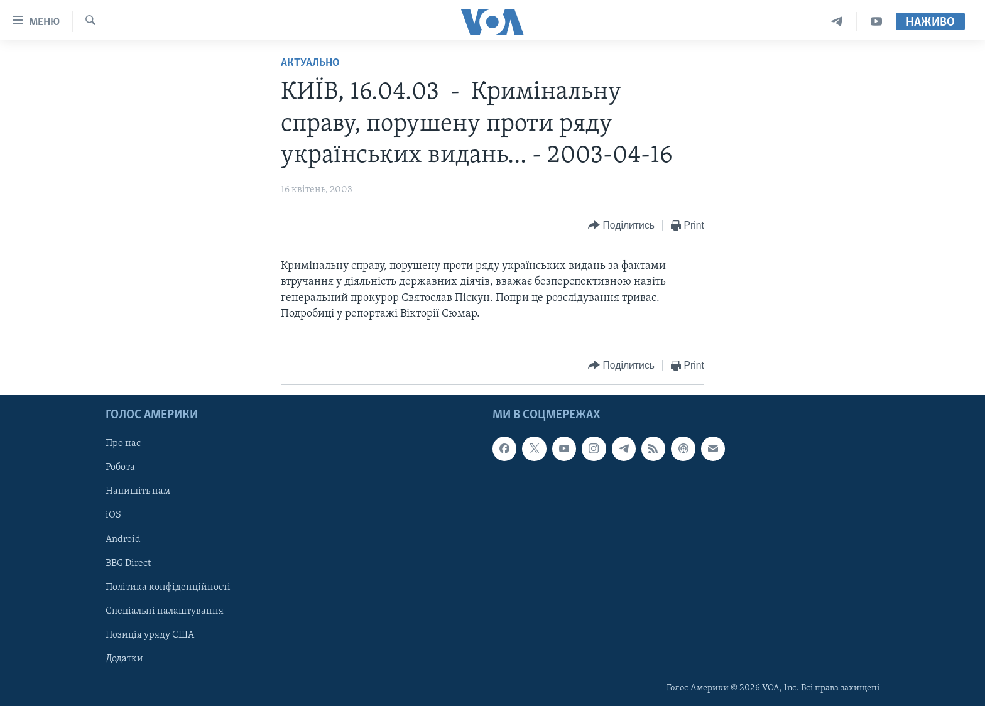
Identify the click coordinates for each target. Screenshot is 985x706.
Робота (120, 468)
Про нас (123, 443)
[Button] (621, 225)
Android (123, 540)
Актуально (310, 63)
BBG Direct (128, 563)
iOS (113, 516)
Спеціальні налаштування (165, 611)
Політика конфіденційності (168, 587)
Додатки (124, 659)
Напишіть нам (138, 492)
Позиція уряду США (150, 635)
